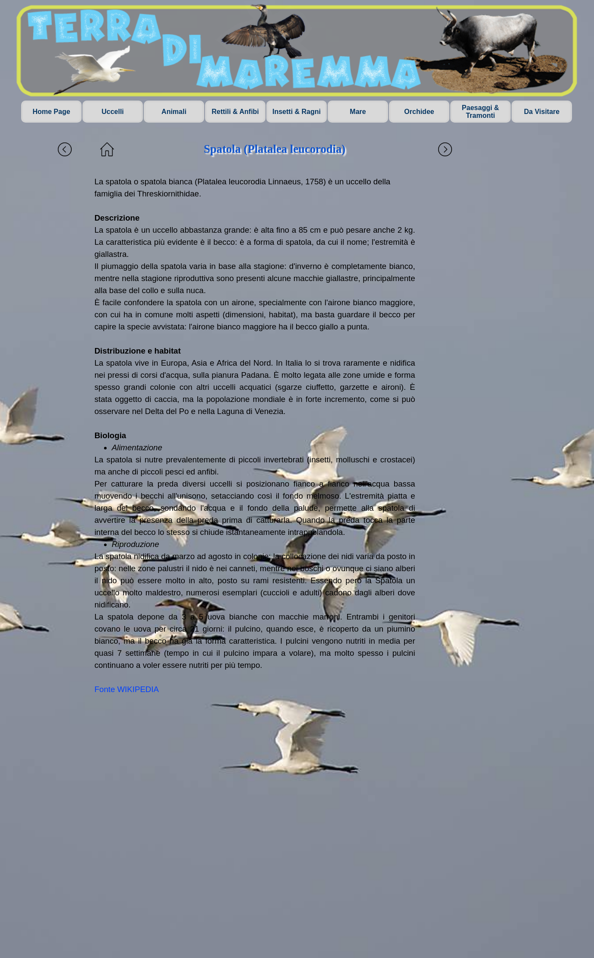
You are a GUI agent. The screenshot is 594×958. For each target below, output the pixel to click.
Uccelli (112, 111)
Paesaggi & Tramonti (480, 111)
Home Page (51, 111)
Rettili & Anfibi (235, 111)
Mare (358, 111)
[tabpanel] (255, 436)
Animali (173, 111)
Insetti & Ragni (296, 111)
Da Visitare (541, 111)
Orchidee (419, 111)
